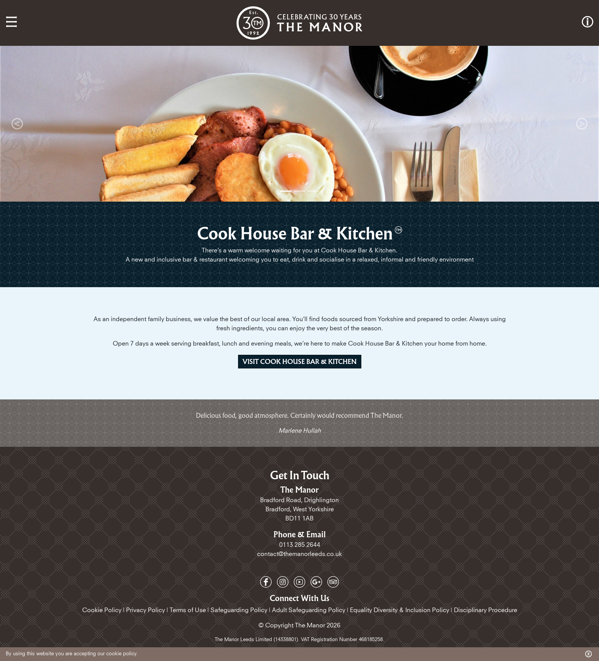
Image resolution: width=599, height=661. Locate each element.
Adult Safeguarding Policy (308, 610)
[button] (17, 124)
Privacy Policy (145, 610)
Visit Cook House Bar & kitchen (300, 361)
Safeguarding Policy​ (238, 610)
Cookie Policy (101, 610)
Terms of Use (188, 610)
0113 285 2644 (299, 545)
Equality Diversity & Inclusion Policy (399, 610)
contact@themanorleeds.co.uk (299, 554)
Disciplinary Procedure (485, 610)
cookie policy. (122, 653)
